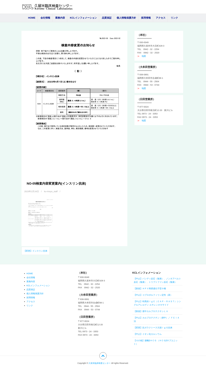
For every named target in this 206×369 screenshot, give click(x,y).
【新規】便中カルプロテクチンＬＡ (151, 311)
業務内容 (60, 17)
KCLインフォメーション (83, 17)
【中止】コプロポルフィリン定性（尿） (153, 295)
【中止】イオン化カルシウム (148, 334)
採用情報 (146, 17)
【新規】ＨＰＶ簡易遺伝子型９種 (150, 288)
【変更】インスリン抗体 (35, 251)
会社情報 (45, 17)
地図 (142, 56)
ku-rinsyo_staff (51, 191)
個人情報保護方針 (126, 17)
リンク (174, 17)
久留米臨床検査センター (100, 363)
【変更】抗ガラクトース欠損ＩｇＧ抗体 (153, 327)
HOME (31, 17)
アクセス (161, 17)
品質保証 (107, 17)
